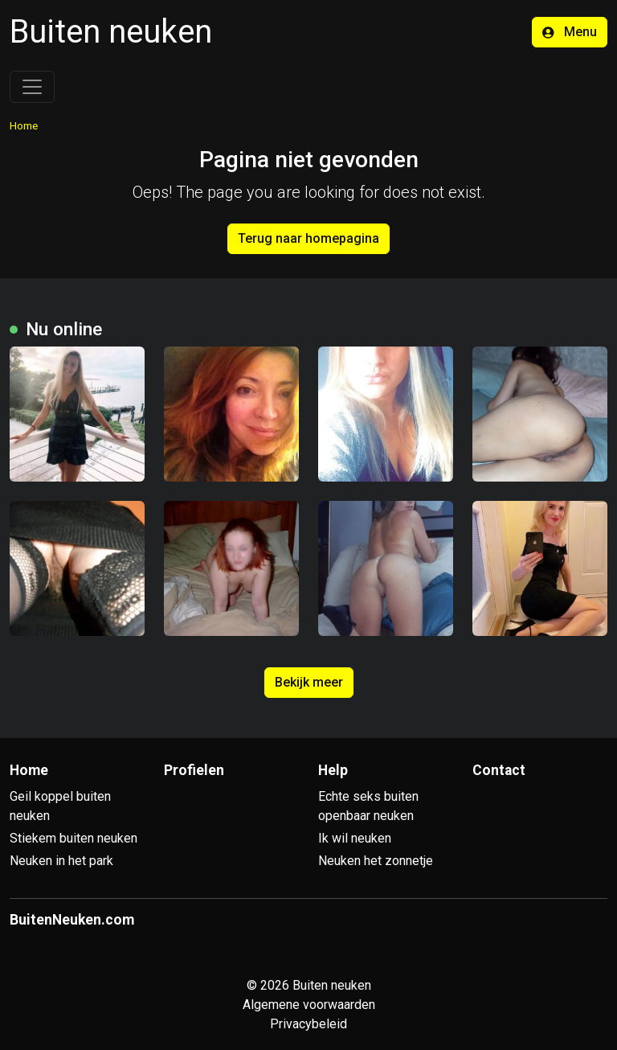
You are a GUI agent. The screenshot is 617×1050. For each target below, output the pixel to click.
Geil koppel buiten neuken (60, 806)
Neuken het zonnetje (375, 860)
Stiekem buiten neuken (73, 838)
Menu (569, 31)
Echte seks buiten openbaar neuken (368, 806)
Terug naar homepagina (308, 238)
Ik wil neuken (354, 838)
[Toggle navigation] (32, 87)
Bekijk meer (309, 682)
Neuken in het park (61, 860)
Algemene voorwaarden (309, 1004)
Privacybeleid (308, 1024)
